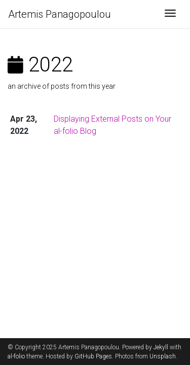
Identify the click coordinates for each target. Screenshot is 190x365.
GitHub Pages (93, 356)
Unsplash (162, 356)
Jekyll (161, 347)
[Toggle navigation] (170, 14)
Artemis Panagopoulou (59, 14)
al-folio (16, 356)
